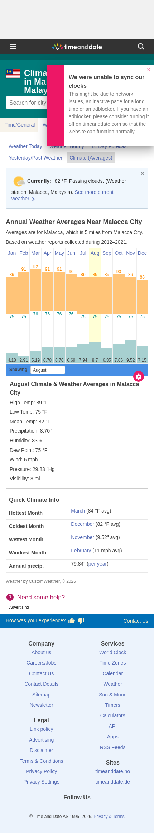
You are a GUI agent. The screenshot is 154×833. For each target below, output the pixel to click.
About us (41, 652)
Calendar (112, 673)
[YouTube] (101, 810)
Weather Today (25, 146)
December (82, 524)
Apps (113, 736)
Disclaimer (41, 750)
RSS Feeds (113, 747)
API (113, 726)
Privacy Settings (41, 782)
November (82, 537)
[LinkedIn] (77, 810)
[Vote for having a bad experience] (81, 621)
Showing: (19, 369)
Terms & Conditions (41, 761)
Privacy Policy (41, 771)
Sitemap (41, 695)
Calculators (112, 715)
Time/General (20, 125)
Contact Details (41, 684)
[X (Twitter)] (64, 810)
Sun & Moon (112, 695)
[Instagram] (89, 810)
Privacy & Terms (108, 816)
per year (97, 564)
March (78, 511)
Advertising (41, 740)
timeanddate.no (112, 771)
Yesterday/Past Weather (35, 158)
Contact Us (136, 621)
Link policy (41, 729)
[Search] (141, 46)
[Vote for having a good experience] (71, 621)
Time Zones (113, 663)
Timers (112, 705)
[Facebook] (52, 810)
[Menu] (13, 46)
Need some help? (41, 597)
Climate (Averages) (90, 158)
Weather (112, 684)
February (81, 550)
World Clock (112, 652)
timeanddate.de (112, 782)
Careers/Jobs (41, 663)
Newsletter (41, 705)
